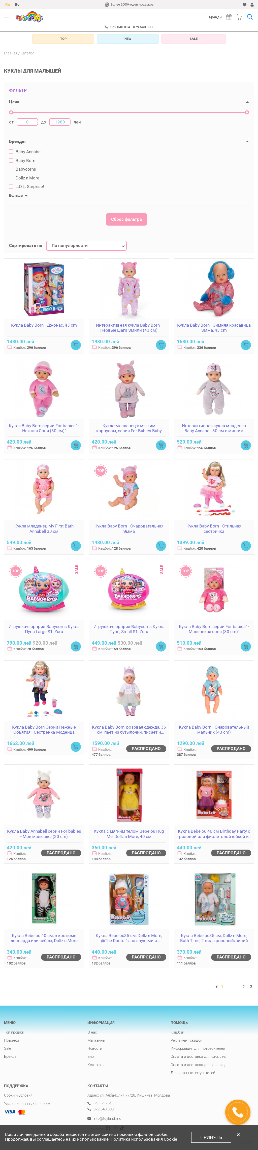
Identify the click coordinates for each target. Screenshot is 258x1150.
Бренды (215, 17)
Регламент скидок (186, 1040)
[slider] (11, 112)
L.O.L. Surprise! (26, 186)
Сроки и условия (18, 1095)
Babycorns (22, 169)
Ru (7, 4)
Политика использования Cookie (144, 1139)
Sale (7, 1048)
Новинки (11, 1040)
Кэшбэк (177, 1032)
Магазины (96, 1040)
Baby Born (22, 160)
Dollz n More (24, 178)
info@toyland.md (104, 1118)
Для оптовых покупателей (193, 1073)
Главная (11, 53)
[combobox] (86, 246)
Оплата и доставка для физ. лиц (199, 1056)
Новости (94, 1048)
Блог (91, 1056)
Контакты (95, 1065)
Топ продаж (14, 1032)
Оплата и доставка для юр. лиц (198, 1065)
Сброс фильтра (126, 219)
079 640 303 (143, 27)
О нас (92, 1032)
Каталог (27, 53)
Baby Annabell (26, 151)
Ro (17, 4)
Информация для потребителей (198, 1048)
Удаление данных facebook (27, 1103)
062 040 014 (120, 27)
